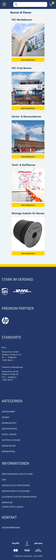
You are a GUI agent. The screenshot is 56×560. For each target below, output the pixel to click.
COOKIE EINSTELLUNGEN (12, 506)
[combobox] (30, 4)
